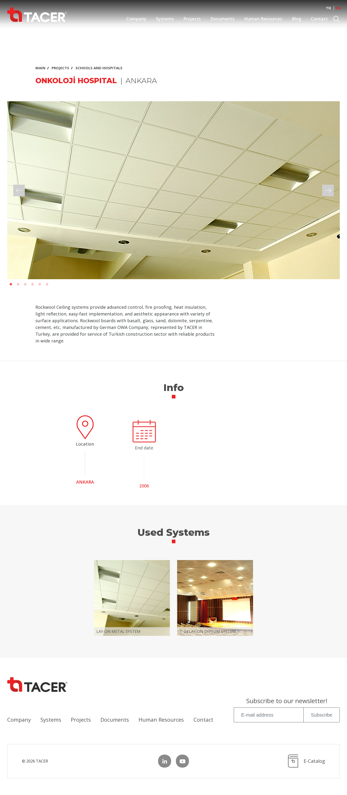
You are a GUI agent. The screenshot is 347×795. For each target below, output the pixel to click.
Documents (222, 19)
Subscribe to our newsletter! (286, 701)
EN (338, 8)
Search (337, 19)
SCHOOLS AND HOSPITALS (98, 67)
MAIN (40, 67)
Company (136, 19)
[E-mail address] (269, 714)
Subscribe (321, 715)
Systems (165, 19)
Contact (319, 19)
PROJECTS (60, 67)
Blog (296, 19)
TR (328, 8)
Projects (192, 19)
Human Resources (263, 19)
